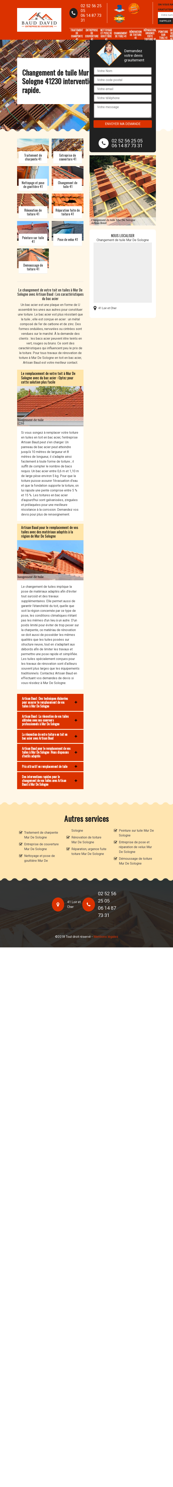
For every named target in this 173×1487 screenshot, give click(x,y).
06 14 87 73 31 (91, 18)
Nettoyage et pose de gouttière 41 (106, 35)
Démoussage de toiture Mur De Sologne (135, 861)
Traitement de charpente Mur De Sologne (41, 835)
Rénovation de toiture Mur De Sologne (86, 839)
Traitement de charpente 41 (76, 35)
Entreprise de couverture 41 (91, 35)
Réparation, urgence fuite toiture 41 (150, 35)
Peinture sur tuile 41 (163, 35)
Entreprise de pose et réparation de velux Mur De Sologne (135, 847)
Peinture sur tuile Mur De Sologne (136, 833)
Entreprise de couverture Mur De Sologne (41, 846)
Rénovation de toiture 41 (135, 35)
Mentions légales (106, 937)
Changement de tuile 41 (120, 34)
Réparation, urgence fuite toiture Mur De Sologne (88, 851)
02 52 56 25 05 (91, 8)
